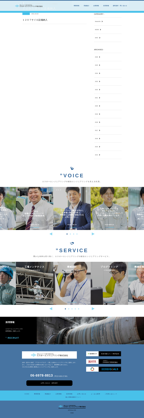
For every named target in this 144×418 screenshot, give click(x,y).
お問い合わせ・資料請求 (49, 383)
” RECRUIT (12, 338)
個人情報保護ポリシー (73, 397)
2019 (96, 114)
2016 (96, 138)
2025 (96, 65)
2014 (96, 155)
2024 (96, 73)
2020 (96, 106)
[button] (67, 234)
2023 (96, 81)
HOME (27, 394)
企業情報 (96, 5)
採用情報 (106, 5)
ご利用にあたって (111, 394)
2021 (96, 97)
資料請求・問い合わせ (120, 5)
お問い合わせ (81, 394)
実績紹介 (86, 5)
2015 (96, 146)
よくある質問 (95, 394)
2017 (96, 130)
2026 (96, 57)
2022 (96, 89)
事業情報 (77, 5)
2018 (96, 122)
